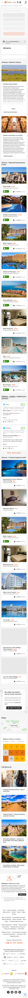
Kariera (19, 912)
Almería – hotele (8, 396)
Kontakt (14, 912)
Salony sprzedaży (12, 910)
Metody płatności (6, 919)
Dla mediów (21, 910)
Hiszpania (11, 5)
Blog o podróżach (6, 917)
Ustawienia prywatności (9, 934)
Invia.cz (10, 987)
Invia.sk (14, 987)
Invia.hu (18, 987)
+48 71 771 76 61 (14, 943)
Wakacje (6, 5)
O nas (4, 910)
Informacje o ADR (21, 934)
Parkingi (15, 925)
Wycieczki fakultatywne (10, 929)
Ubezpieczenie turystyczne (18, 927)
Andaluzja (16, 5)
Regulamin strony (6, 932)
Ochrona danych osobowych (19, 932)
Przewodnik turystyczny (18, 917)
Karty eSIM (21, 929)
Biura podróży (7, 912)
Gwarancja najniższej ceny (16, 921)
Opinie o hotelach (17, 919)
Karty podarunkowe (7, 925)
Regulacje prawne (14, 936)
